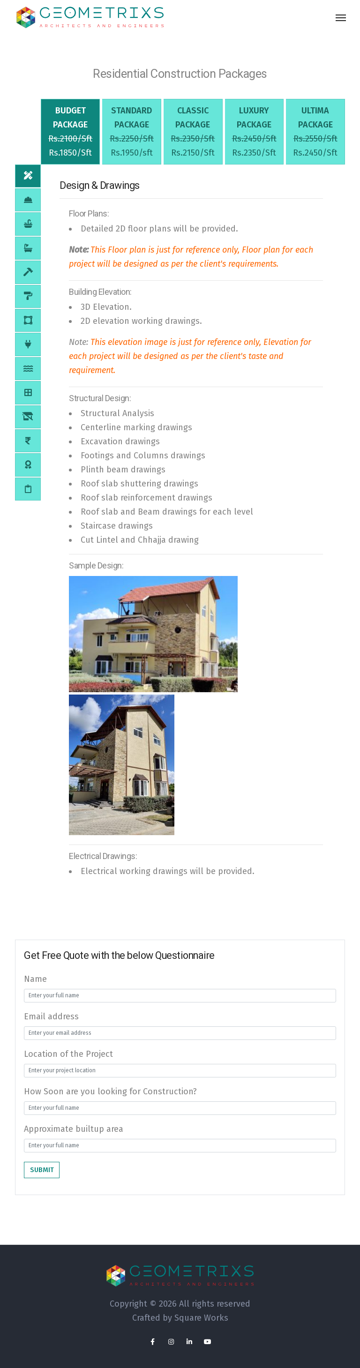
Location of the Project (68, 1068)
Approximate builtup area (73, 1143)
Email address (51, 1031)
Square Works (201, 1318)
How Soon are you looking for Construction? (110, 1106)
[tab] (70, 139)
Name (35, 993)
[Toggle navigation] (341, 18)
